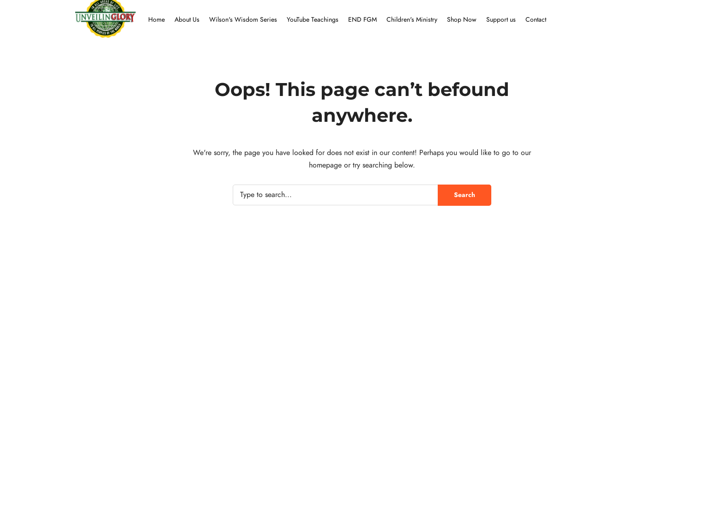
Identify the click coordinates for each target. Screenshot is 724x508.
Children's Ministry (411, 19)
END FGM (362, 19)
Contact (535, 19)
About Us (187, 19)
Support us (501, 19)
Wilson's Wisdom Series (243, 19)
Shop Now (462, 19)
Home (156, 19)
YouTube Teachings (312, 19)
